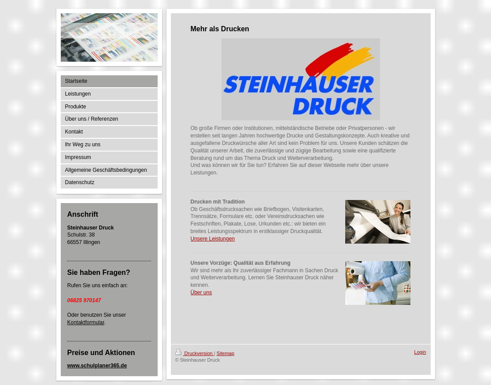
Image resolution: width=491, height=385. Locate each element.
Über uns (201, 292)
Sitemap (225, 353)
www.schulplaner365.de (97, 366)
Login (420, 352)
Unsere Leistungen (213, 239)
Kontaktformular (85, 322)
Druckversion (194, 353)
